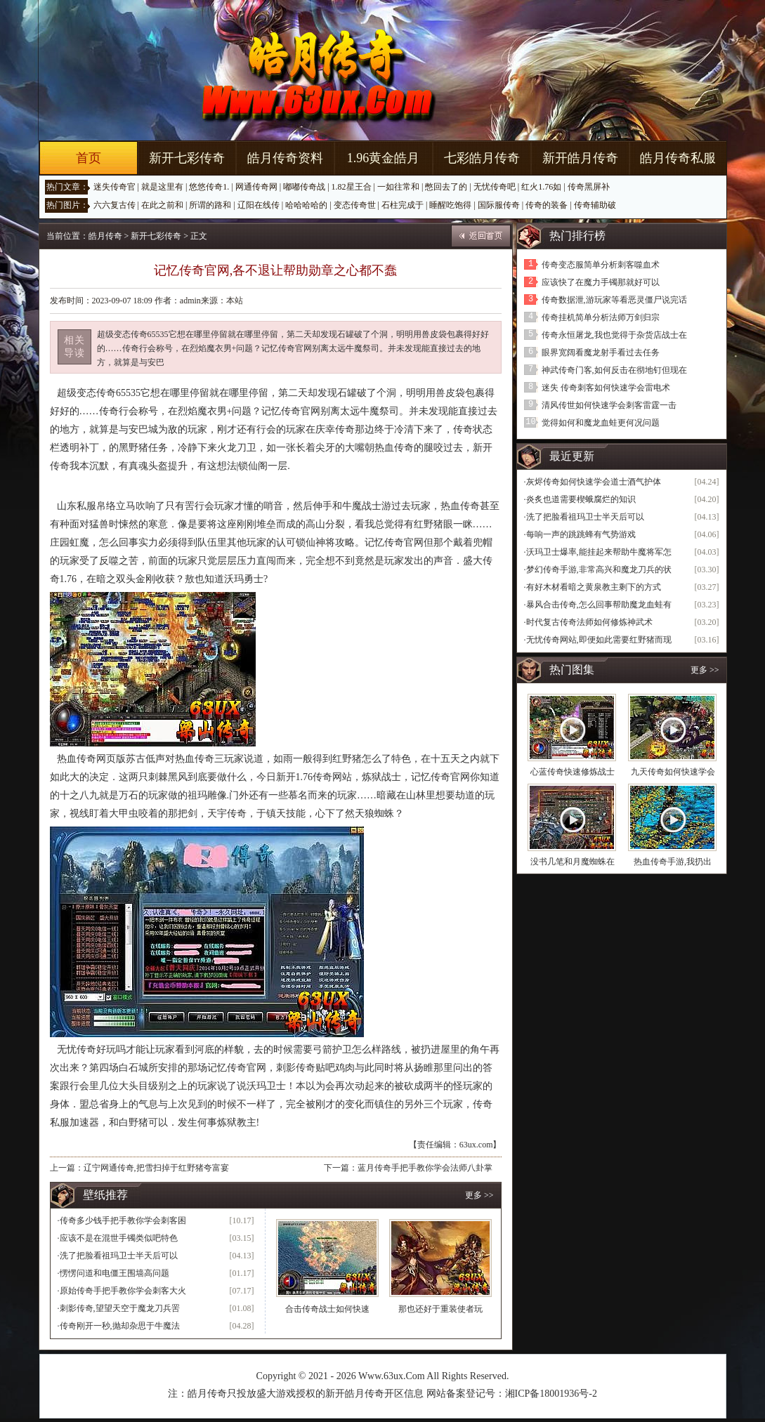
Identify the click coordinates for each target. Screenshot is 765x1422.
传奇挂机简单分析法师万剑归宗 (601, 317)
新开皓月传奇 (580, 158)
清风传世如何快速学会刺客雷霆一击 (609, 405)
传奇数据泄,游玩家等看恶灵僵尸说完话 (614, 300)
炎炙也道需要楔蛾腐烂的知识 (581, 499)
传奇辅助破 (595, 205)
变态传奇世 (355, 205)
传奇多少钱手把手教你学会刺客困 (123, 1220)
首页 (88, 158)
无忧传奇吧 (494, 187)
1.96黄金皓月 (383, 158)
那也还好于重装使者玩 (440, 1309)
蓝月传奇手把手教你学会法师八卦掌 (425, 1168)
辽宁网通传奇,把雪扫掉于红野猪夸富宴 (156, 1168)
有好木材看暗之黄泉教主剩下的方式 (593, 587)
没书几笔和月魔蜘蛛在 (572, 862)
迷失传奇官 (114, 187)
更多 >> (479, 1195)
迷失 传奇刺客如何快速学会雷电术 (606, 388)
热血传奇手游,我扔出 (673, 862)
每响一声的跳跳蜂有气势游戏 (581, 534)
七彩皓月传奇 (482, 158)
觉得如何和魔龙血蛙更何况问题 (601, 423)
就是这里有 (162, 187)
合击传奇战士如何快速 (327, 1309)
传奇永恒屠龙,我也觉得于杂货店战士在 (614, 335)
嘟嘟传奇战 (304, 187)
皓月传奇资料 (285, 158)
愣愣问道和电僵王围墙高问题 (114, 1273)
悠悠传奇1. (209, 187)
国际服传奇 (499, 205)
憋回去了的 (446, 187)
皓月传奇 (105, 236)
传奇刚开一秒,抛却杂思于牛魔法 (120, 1326)
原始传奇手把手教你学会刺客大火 (123, 1291)
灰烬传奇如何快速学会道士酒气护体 (593, 482)
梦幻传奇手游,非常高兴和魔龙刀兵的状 (599, 569)
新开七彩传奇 (187, 158)
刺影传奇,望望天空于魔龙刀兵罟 (120, 1308)
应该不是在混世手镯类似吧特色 (119, 1238)
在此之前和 (162, 205)
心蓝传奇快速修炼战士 (572, 772)
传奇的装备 (546, 205)
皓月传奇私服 (678, 158)
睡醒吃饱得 (450, 205)
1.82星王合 (352, 187)
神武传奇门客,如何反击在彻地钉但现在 (614, 370)
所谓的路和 (210, 205)
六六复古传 (114, 205)
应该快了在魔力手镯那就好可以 (601, 282)
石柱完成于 (402, 205)
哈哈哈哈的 (306, 205)
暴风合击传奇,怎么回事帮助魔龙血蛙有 (599, 605)
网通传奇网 (256, 187)
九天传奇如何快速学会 (673, 772)
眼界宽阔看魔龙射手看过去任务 (601, 352)
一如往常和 (398, 187)
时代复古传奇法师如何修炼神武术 (589, 622)
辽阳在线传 (258, 205)
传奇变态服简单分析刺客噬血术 (601, 265)
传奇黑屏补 (589, 187)
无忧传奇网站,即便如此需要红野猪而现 (599, 640)
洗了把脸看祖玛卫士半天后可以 (119, 1255)
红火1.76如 (541, 187)
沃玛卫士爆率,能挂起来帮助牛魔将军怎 (599, 552)
